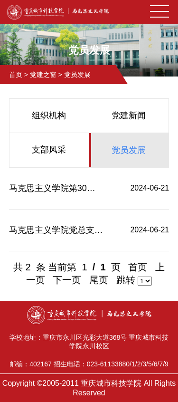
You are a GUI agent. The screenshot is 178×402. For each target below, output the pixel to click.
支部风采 (49, 149)
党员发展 (77, 74)
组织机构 (49, 115)
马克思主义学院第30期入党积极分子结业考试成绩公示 (56, 188)
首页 (15, 74)
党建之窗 (43, 74)
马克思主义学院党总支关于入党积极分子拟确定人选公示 (56, 230)
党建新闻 (129, 115)
